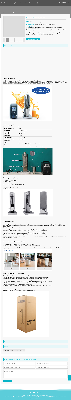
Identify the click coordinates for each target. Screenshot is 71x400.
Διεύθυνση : (7, 396)
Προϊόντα (16, 3)
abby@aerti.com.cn (62, 396)
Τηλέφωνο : (31, 398)
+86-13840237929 (38, 398)
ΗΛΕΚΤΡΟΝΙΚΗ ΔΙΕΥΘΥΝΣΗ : (52, 396)
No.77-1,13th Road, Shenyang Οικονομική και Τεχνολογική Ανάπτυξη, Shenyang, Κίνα (27, 396)
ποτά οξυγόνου (21, 350)
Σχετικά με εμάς (7, 3)
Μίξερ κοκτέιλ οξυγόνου (10, 350)
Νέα (26, 3)
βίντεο (21, 3)
